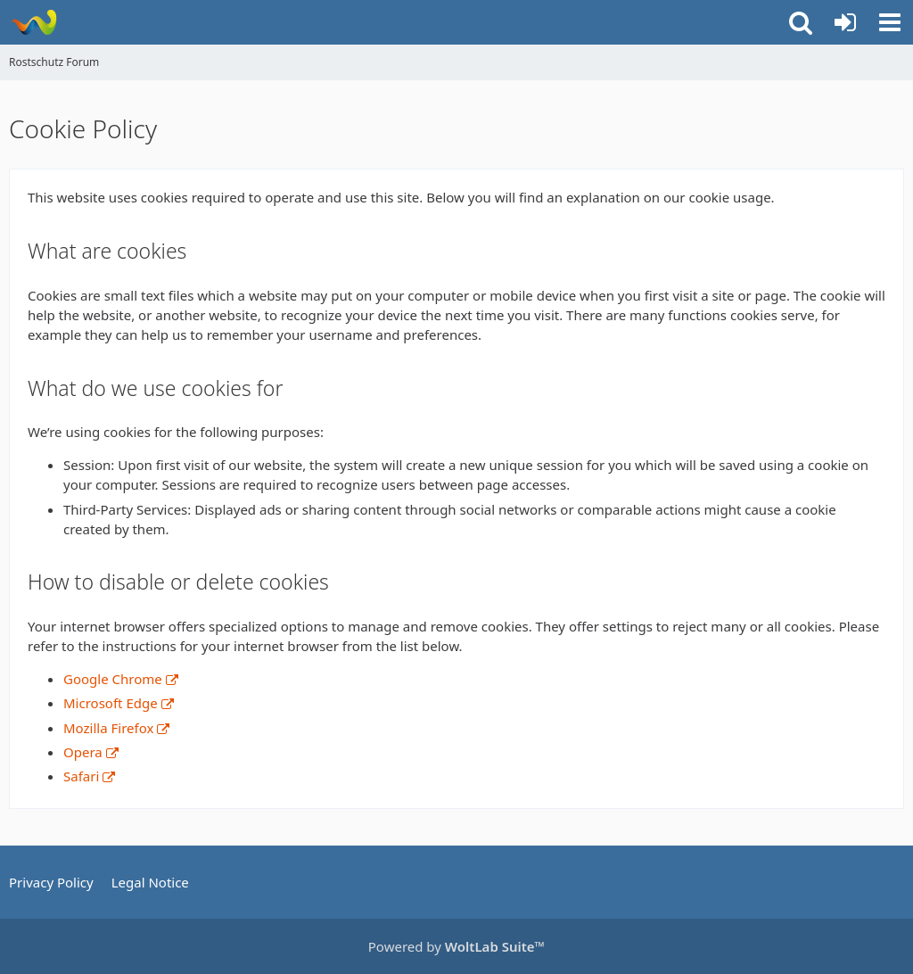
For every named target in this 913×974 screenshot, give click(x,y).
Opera (83, 752)
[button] (890, 22)
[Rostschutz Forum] (33, 22)
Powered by (456, 946)
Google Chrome (112, 679)
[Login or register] (845, 22)
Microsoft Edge (110, 703)
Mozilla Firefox (108, 728)
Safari (81, 776)
